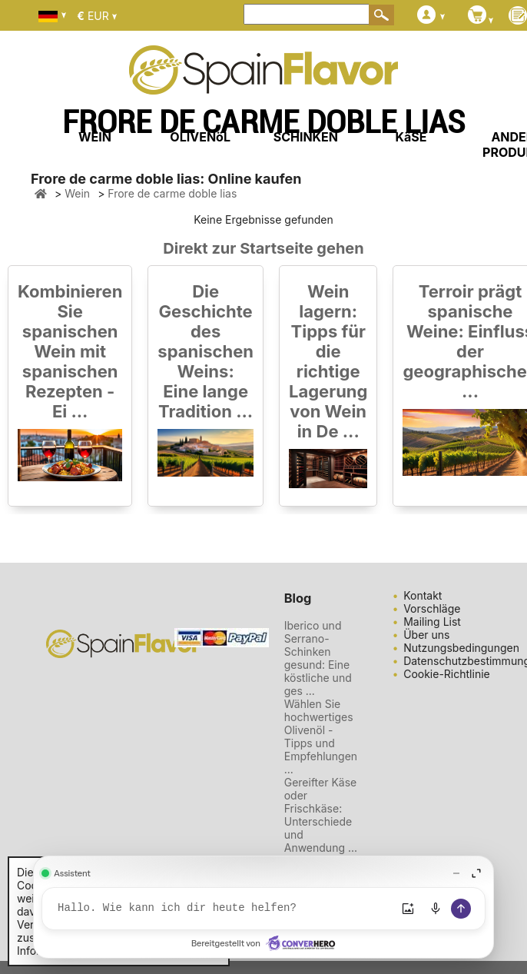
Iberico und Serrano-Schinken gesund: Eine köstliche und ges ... (318, 658)
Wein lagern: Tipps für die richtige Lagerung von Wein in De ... (328, 361)
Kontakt (422, 595)
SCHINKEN (305, 137)
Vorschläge (431, 608)
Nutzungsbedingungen (461, 647)
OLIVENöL (200, 137)
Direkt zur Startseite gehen (263, 248)
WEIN (94, 137)
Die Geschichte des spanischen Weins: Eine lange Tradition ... (205, 351)
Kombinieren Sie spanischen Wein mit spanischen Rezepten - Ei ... (70, 351)
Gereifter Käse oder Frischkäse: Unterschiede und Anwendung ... (320, 815)
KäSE (411, 137)
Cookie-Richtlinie (446, 673)
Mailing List (432, 621)
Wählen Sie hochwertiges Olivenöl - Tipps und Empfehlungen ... (320, 736)
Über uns (426, 634)
